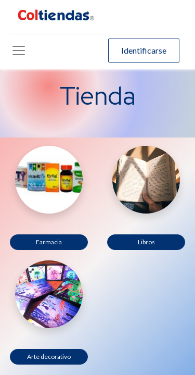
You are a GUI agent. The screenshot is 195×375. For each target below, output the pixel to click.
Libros (146, 242)
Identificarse (143, 50)
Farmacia (49, 242)
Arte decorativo (49, 356)
